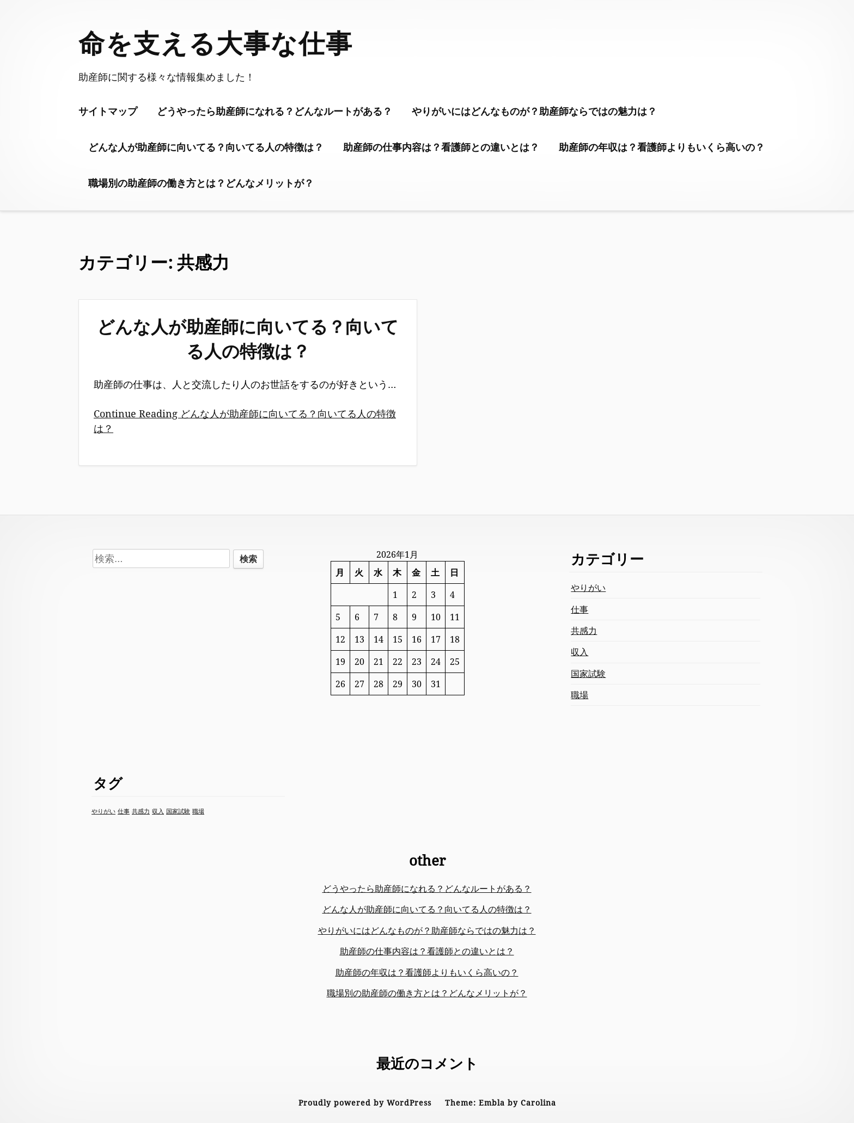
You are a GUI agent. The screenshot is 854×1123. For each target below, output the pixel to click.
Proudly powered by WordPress (364, 1102)
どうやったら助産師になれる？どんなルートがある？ (274, 111)
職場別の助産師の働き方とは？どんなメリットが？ (201, 182)
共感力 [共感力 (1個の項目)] (141, 811)
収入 (579, 652)
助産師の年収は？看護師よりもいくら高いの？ (662, 146)
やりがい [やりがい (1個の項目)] (103, 811)
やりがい (588, 588)
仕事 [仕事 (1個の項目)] (124, 811)
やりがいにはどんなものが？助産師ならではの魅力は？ (534, 111)
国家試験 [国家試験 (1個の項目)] (178, 811)
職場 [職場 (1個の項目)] (198, 811)
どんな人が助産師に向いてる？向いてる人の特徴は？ (206, 146)
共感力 (584, 631)
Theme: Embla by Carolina (500, 1102)
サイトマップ (107, 111)
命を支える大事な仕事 (215, 42)
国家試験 (588, 674)
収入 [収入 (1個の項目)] (158, 811)
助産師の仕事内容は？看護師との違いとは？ (441, 146)
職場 (579, 695)
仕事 (579, 609)
